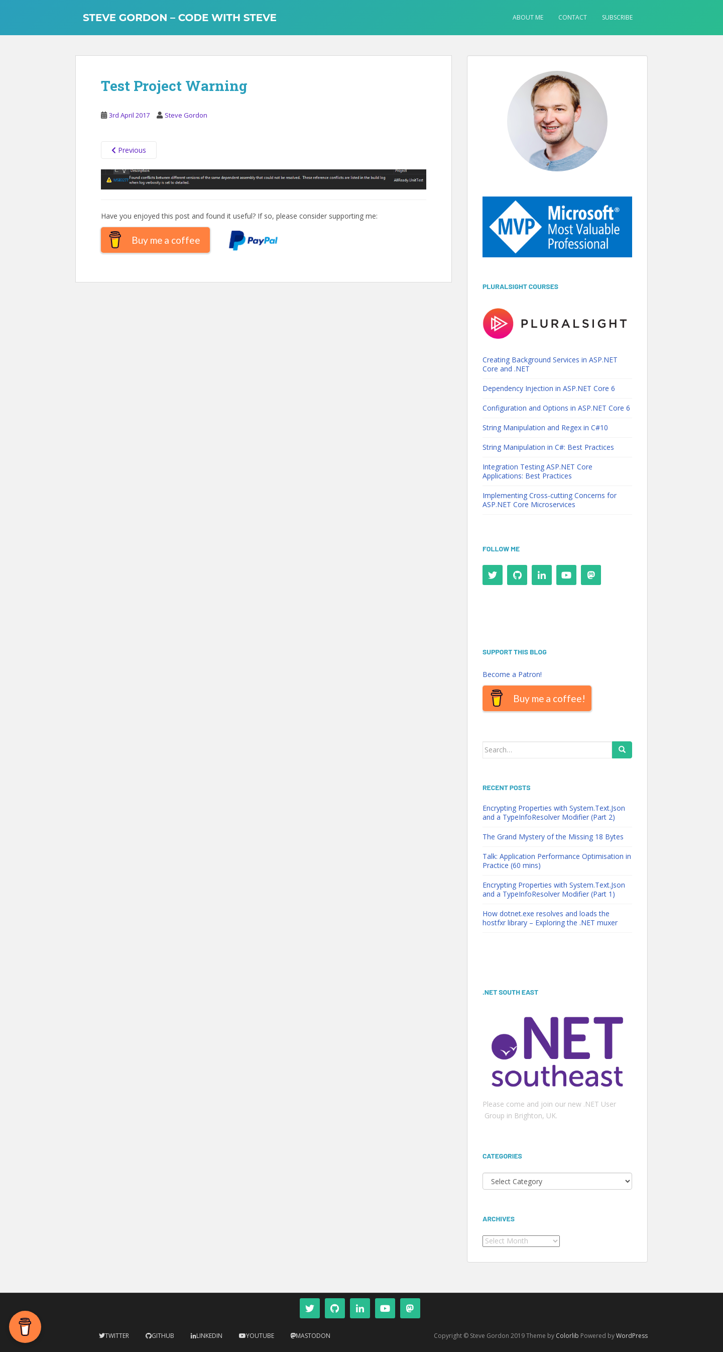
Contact (572, 17)
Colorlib (567, 1335)
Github (163, 1335)
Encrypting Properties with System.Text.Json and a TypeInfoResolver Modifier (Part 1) (554, 889)
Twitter (117, 1335)
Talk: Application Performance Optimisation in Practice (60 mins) (557, 860)
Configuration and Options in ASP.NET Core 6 (556, 408)
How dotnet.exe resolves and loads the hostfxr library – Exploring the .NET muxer (550, 918)
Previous (128, 150)
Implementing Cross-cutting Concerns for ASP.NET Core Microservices (550, 500)
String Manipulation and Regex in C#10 (545, 427)
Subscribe (617, 17)
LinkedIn (209, 1335)
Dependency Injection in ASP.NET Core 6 (549, 388)
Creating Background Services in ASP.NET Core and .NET (550, 364)
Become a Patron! (512, 674)
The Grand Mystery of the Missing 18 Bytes (553, 836)
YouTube (260, 1335)
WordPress (632, 1335)
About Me (528, 17)
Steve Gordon (186, 115)
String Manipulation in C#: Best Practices (548, 447)
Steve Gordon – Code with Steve (180, 18)
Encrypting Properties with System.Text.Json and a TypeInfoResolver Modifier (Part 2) (554, 812)
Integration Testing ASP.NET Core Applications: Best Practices (537, 471)
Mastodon (313, 1335)
